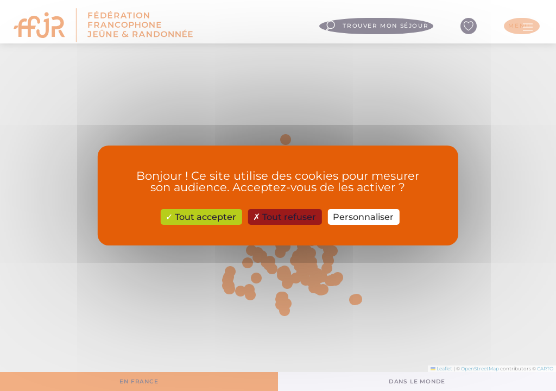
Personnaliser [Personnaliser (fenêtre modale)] (363, 217)
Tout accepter (201, 217)
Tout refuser (284, 217)
